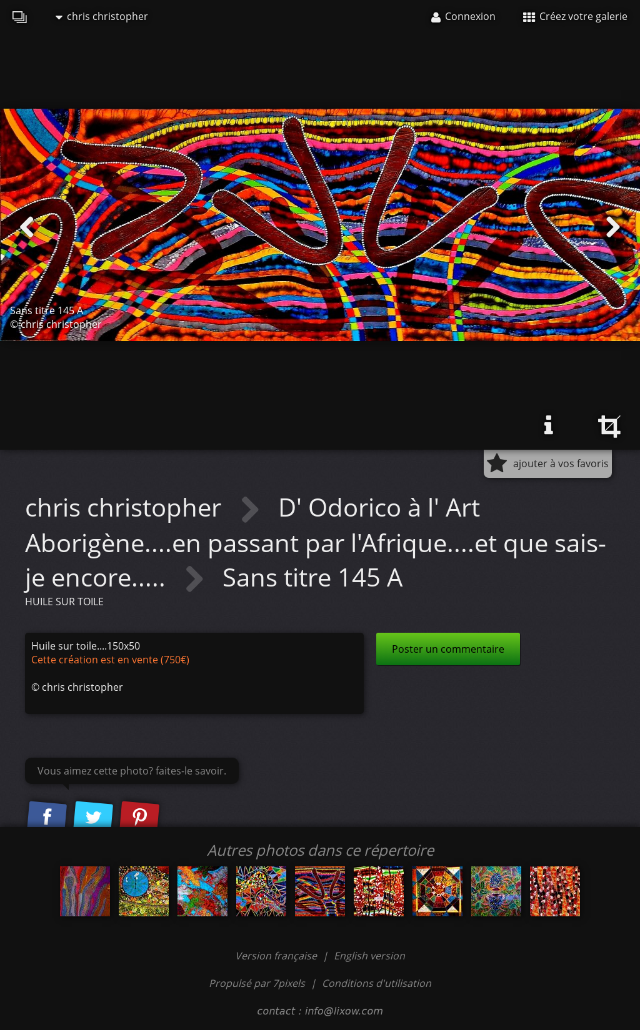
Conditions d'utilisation (376, 983)
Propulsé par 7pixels (257, 983)
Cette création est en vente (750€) (110, 659)
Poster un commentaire (448, 649)
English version (369, 956)
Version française (277, 956)
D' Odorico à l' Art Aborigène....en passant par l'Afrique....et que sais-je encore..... (315, 541)
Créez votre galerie (575, 16)
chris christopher (102, 16)
